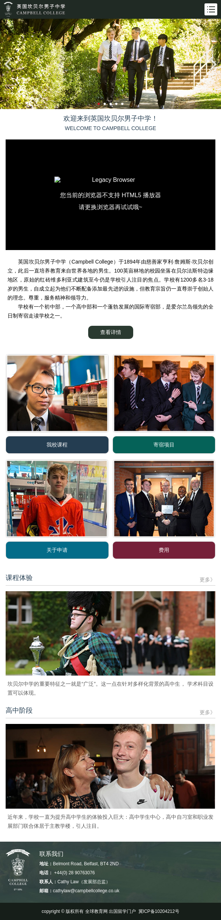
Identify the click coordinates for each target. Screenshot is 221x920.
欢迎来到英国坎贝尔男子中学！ (110, 118)
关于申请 (57, 550)
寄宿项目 (163, 445)
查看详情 (110, 332)
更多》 (207, 580)
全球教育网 (96, 911)
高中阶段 (19, 710)
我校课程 (57, 445)
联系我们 (51, 854)
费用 (164, 550)
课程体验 (19, 577)
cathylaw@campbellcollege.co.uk (86, 890)
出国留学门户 (122, 911)
